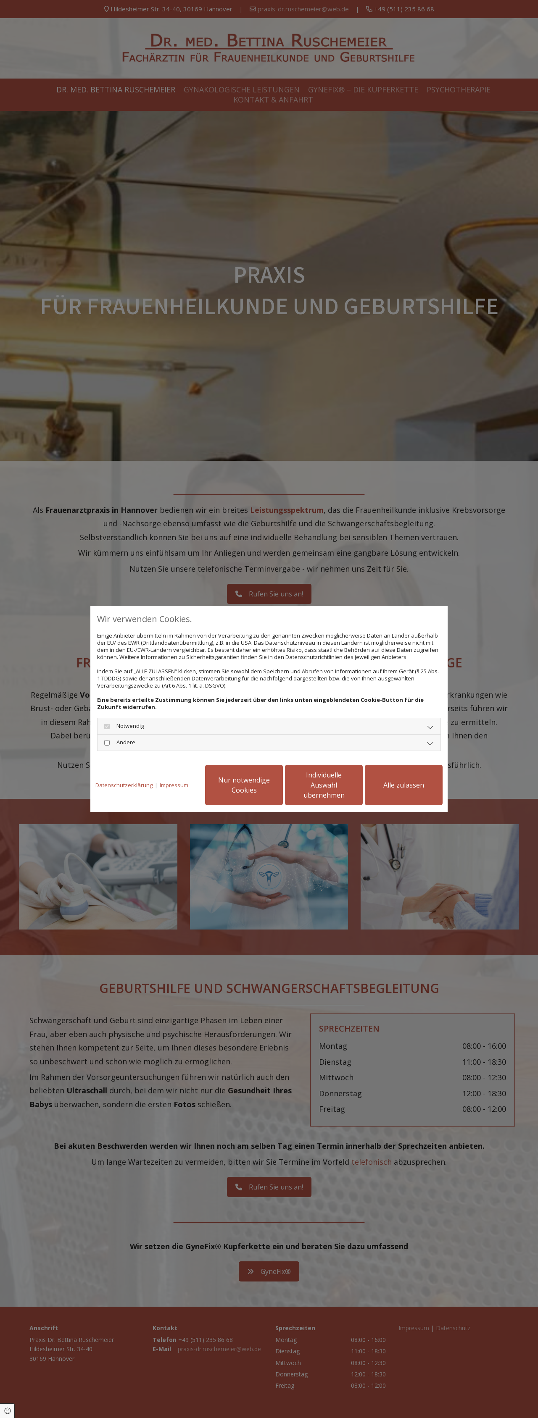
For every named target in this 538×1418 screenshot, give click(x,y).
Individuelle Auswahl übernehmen (324, 785)
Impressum (174, 785)
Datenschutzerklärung (124, 785)
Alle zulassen (403, 785)
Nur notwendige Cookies (244, 785)
